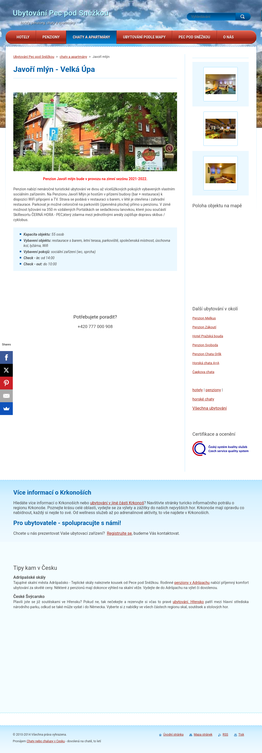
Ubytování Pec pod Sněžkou (33, 57)
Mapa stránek (203, 734)
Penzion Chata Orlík (206, 354)
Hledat (243, 16)
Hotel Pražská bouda (207, 336)
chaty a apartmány (73, 57)
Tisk (241, 734)
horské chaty (203, 399)
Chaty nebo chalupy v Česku (46, 741)
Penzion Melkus (204, 318)
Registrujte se (119, 533)
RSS (225, 734)
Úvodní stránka (173, 734)
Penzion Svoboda (205, 345)
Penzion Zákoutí (204, 327)
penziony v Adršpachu (192, 583)
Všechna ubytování (209, 408)
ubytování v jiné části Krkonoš (117, 502)
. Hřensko (188, 602)
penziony (213, 390)
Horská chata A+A (205, 363)
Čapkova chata (203, 372)
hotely (197, 390)
